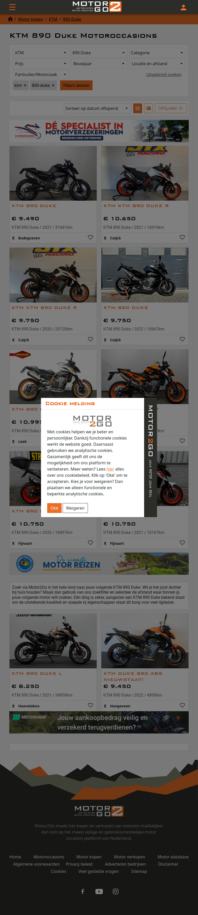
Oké (54, 508)
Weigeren (75, 508)
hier (110, 469)
